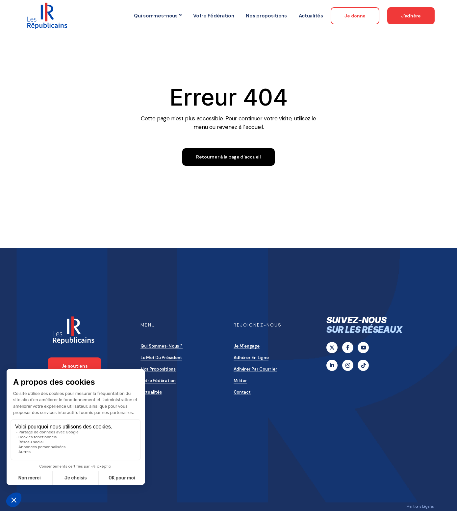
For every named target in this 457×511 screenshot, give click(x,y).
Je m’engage (247, 346)
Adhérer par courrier (255, 369)
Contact (242, 392)
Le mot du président (161, 357)
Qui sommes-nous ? (161, 346)
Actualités (151, 392)
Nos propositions (158, 369)
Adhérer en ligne (251, 357)
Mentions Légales (420, 506)
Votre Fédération (158, 380)
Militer (240, 380)
